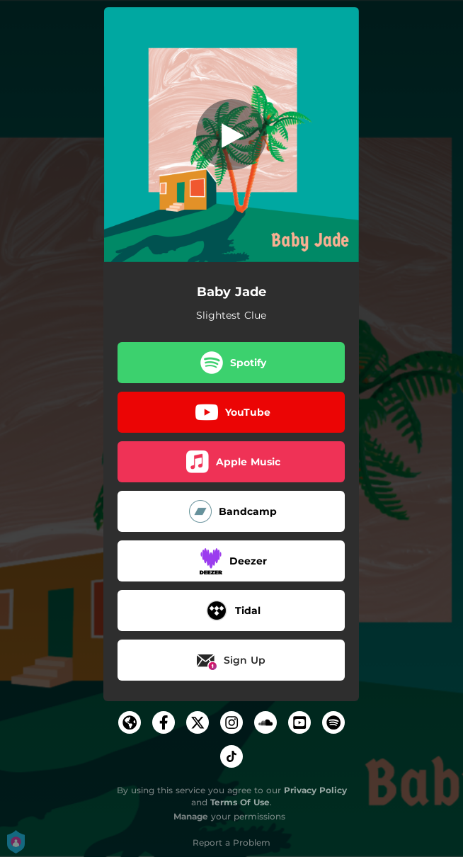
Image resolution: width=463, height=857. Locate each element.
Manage (190, 816)
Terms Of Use (240, 802)
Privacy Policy (315, 790)
